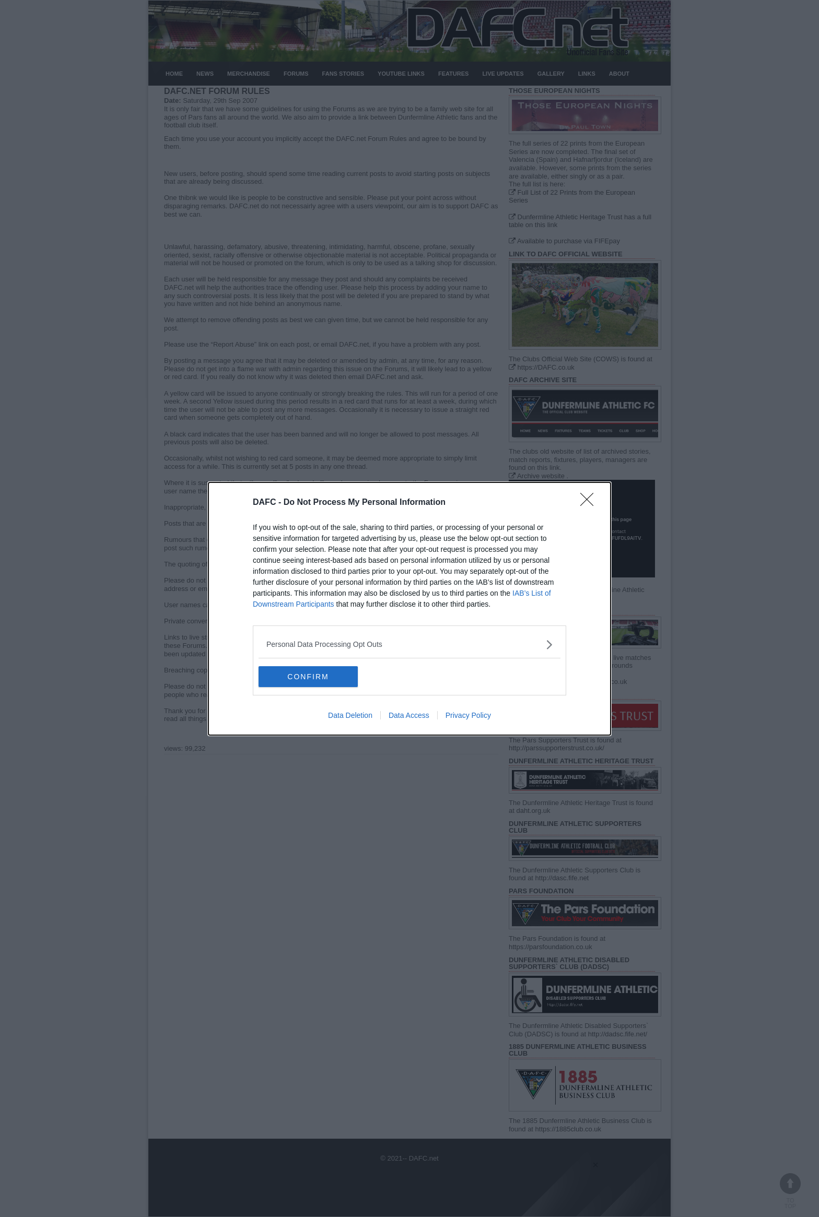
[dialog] (409, 608)
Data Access (409, 715)
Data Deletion (350, 715)
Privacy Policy (468, 715)
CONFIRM (308, 676)
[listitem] (409, 644)
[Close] (590, 503)
